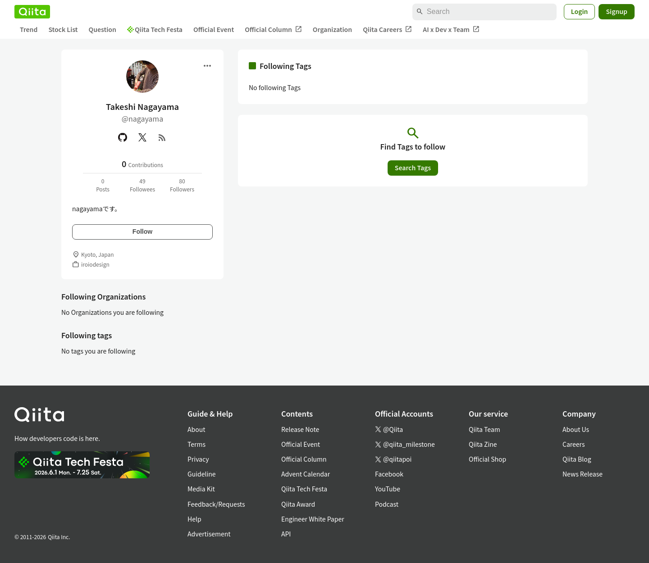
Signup (616, 11)
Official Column (273, 29)
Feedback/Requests (216, 504)
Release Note (300, 429)
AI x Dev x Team (451, 29)
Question (102, 29)
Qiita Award (298, 504)
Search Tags (413, 167)
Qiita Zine (483, 444)
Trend (28, 29)
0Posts (103, 185)
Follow (142, 231)
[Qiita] (32, 11)
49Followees (142, 185)
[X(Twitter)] (142, 137)
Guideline (201, 473)
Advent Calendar (305, 473)
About (196, 429)
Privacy (198, 458)
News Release (582, 473)
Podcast (386, 504)
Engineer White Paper (312, 518)
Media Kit (201, 488)
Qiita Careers (387, 29)
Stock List (63, 29)
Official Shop (487, 458)
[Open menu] (207, 66)
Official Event (213, 29)
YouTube (387, 488)
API (286, 533)
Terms (196, 444)
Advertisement (209, 533)
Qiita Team (484, 429)
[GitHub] (123, 137)
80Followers (182, 185)
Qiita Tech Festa (155, 29)
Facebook (389, 473)
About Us (575, 429)
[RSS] (162, 137)
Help (194, 518)
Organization (332, 29)
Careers (573, 444)
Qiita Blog (576, 458)
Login (579, 11)
